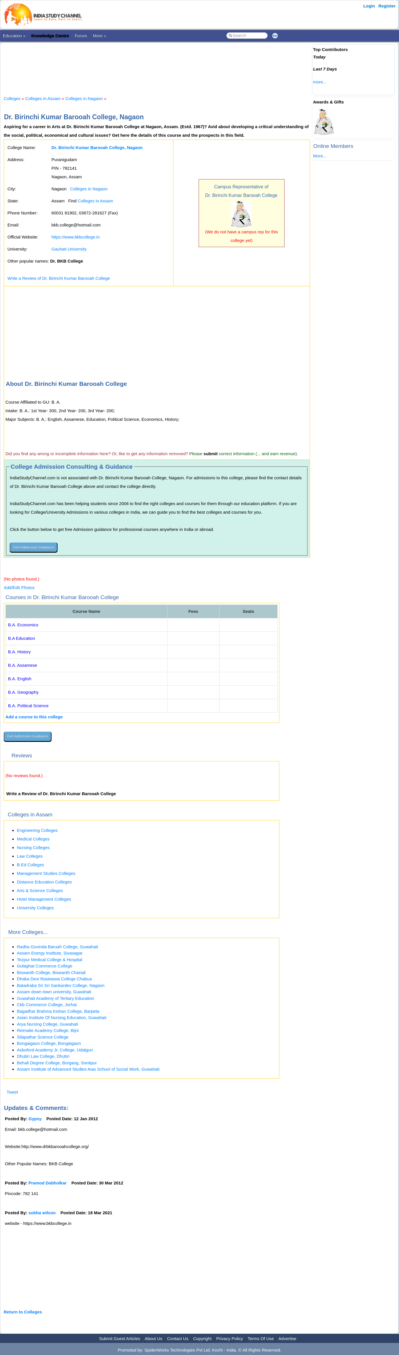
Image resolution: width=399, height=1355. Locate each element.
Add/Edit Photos (19, 587)
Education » (14, 35)
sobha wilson (42, 1212)
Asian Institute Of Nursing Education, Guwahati (61, 1017)
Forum (81, 35)
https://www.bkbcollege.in (76, 236)
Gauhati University (69, 249)
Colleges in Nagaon (84, 98)
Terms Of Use (261, 1338)
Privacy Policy (229, 1338)
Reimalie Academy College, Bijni (48, 1030)
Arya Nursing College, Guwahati (47, 1024)
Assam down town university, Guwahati (54, 991)
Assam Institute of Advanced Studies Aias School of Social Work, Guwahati (88, 1069)
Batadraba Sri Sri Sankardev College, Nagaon (60, 985)
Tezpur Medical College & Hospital (49, 959)
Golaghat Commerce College (44, 965)
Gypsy (35, 1118)
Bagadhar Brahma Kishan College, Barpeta (58, 1011)
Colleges (12, 98)
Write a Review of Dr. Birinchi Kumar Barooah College (58, 278)
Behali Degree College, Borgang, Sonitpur (57, 1062)
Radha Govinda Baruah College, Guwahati (57, 946)
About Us (153, 1338)
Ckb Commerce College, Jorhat (47, 1004)
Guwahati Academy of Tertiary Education (55, 998)
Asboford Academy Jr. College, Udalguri (55, 1049)
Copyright (202, 1338)
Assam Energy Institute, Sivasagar (49, 953)
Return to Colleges (23, 1311)
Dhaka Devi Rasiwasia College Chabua (54, 978)
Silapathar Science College (42, 1037)
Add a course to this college (34, 716)
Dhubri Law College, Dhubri (43, 1056)
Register (387, 5)
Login (369, 5)
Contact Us (177, 1338)
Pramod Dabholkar (48, 1182)
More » (99, 35)
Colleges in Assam (42, 98)
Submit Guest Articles (119, 1338)
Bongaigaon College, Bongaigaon (49, 1043)
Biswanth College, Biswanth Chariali (51, 972)
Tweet (12, 1092)
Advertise (287, 1338)
